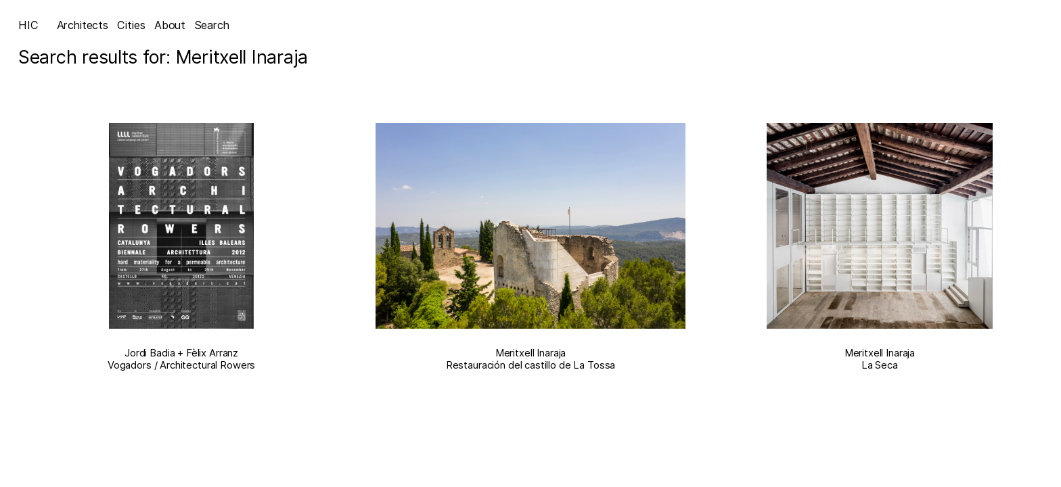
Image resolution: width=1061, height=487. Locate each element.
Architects (82, 25)
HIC (28, 25)
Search (212, 25)
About (169, 25)
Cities (131, 25)
